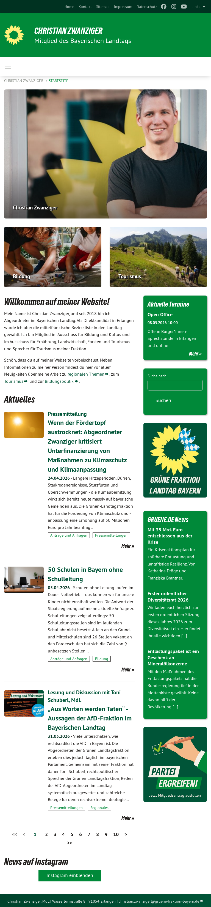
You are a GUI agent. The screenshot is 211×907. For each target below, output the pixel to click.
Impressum (123, 6)
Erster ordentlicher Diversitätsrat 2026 (168, 596)
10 (116, 832)
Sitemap (103, 6)
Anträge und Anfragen (68, 534)
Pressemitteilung (67, 413)
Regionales (99, 806)
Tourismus (13, 381)
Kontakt (85, 6)
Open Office (160, 314)
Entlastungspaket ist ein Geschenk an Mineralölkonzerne (173, 657)
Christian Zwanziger (69, 31)
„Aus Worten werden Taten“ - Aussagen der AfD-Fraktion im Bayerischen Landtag (90, 716)
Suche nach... (159, 375)
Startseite (58, 80)
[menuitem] (69, 6)
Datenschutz (147, 6)
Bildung (101, 657)
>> (69, 841)
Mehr (126, 545)
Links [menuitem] (195, 6)
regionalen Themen (86, 374)
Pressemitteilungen (111, 534)
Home (69, 6)
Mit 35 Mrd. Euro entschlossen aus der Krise (170, 535)
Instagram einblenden (69, 873)
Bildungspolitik (59, 381)
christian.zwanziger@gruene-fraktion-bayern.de (159, 899)
